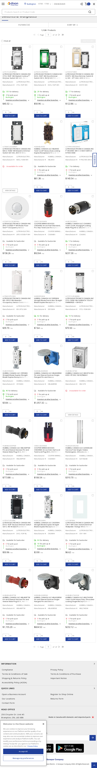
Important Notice (58, 678)
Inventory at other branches (16, 100)
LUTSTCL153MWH (73, 296)
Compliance (7, 670)
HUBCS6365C (71, 221)
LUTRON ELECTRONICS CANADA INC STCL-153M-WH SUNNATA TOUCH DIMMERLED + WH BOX (80, 300)
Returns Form (56, 698)
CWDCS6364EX (40, 221)
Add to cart (10, 116)
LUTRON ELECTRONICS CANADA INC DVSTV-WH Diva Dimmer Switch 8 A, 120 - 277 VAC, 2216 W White (80, 76)
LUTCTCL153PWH (10, 72)
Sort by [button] (71, 25)
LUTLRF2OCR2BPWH (11, 221)
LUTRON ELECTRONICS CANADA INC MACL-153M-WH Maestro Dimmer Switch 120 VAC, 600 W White (17, 151)
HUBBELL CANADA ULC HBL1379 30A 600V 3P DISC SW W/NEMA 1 (79, 374)
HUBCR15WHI (8, 371)
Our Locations (8, 698)
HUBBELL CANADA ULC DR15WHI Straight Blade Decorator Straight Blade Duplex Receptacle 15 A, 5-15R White (48, 301)
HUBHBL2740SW (72, 595)
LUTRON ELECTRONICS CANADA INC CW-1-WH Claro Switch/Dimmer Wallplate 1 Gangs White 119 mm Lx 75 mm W (80, 526)
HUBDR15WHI (39, 296)
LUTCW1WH (70, 520)
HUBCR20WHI (40, 520)
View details (10, 190)
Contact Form (8, 703)
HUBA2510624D (72, 446)
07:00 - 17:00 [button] (43, 4)
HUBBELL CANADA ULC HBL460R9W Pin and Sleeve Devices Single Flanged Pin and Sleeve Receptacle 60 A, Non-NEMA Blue (48, 376)
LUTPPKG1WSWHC (73, 147)
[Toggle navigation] (3, 4)
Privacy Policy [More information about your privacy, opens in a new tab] (32, 746)
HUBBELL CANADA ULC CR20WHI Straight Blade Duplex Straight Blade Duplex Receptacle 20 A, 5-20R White (48, 526)
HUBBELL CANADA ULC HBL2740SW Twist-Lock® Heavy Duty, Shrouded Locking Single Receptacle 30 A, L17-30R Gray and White (80, 600)
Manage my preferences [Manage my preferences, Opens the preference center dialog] (23, 758)
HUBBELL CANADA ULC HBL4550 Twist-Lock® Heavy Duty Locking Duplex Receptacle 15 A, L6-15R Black (47, 152)
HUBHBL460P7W (9, 595)
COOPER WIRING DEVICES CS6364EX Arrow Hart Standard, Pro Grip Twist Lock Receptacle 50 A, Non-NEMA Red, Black (48, 227)
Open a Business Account (14, 694)
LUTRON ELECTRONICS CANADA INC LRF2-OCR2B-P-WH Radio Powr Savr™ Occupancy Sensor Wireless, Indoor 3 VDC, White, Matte (17, 228)
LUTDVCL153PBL (9, 520)
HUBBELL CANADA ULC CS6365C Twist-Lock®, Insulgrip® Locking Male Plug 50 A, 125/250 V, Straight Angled (80, 227)
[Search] (48, 12)
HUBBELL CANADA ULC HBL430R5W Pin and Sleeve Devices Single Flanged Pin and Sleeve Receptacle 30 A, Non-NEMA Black (48, 600)
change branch (59, 4)
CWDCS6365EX (40, 446)
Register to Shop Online (61, 694)
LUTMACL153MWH (10, 147)
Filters (24, 25)
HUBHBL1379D (71, 371)
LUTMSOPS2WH (9, 296)
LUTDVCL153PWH (41, 72)
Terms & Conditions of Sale (15, 674)
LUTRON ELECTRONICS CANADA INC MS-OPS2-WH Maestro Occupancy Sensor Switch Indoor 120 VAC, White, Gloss (17, 301)
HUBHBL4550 (39, 147)
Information (48, 663)
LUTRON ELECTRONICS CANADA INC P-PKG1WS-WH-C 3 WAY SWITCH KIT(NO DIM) (80, 151)
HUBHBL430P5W (9, 446)
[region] (23, 743)
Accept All (23, 751)
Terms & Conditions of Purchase (65, 674)
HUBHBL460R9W (41, 371)
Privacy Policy (56, 670)
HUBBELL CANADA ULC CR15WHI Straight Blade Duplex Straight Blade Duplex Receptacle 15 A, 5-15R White (16, 376)
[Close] (43, 724)
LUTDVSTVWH (71, 72)
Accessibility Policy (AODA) (14, 682)
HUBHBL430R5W (41, 595)
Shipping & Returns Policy (14, 678)
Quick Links (48, 688)
